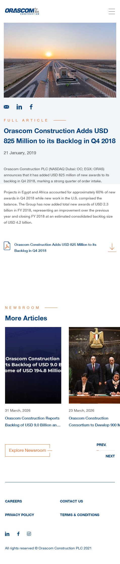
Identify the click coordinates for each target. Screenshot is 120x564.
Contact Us (71, 501)
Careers (13, 501)
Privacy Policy (19, 515)
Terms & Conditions (79, 515)
